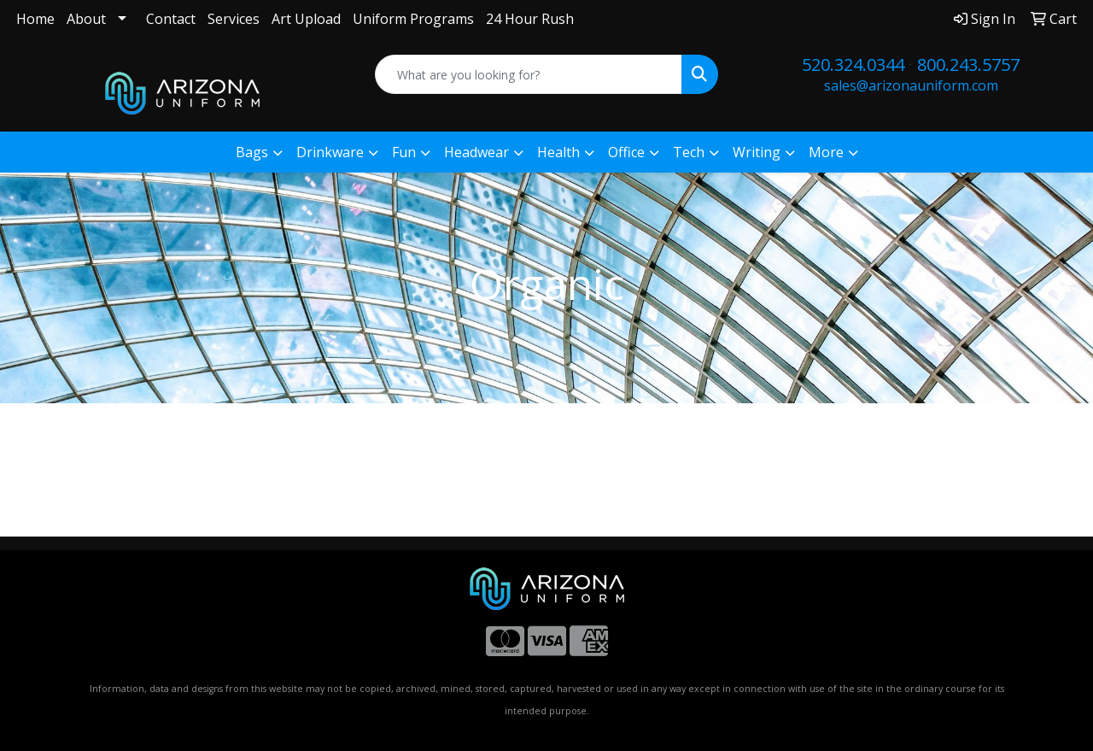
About (86, 18)
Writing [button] (756, 152)
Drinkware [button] (330, 152)
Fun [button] (404, 152)
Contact (171, 18)
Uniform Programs (413, 18)
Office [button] (626, 152)
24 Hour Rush (530, 18)
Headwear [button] (476, 152)
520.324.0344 (853, 64)
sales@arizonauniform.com (911, 85)
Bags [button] (252, 152)
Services (233, 18)
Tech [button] (688, 152)
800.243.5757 (968, 64)
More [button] (826, 152)
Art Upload (306, 18)
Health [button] (558, 152)
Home (35, 18)
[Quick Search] (529, 74)
